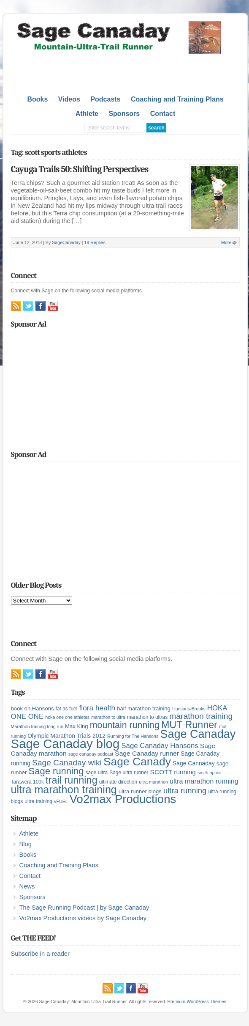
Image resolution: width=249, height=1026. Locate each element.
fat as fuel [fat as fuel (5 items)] (67, 709)
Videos (69, 99)
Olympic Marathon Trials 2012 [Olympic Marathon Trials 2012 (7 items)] (66, 735)
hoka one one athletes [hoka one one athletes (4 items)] (67, 717)
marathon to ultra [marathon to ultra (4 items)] (108, 717)
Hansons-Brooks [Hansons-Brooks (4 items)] (189, 708)
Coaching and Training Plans (177, 99)
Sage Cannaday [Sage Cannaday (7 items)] (194, 763)
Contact (163, 113)
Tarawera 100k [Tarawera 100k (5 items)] (27, 782)
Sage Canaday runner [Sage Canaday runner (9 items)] (147, 753)
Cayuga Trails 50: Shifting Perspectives (80, 169)
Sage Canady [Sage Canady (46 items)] (137, 761)
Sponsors (124, 113)
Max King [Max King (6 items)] (76, 726)
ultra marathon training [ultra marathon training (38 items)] (64, 789)
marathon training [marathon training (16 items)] (201, 716)
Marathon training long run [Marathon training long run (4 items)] (37, 726)
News (27, 886)
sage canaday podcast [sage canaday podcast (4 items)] (91, 753)
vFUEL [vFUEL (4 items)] (61, 801)
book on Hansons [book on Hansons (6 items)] (32, 708)
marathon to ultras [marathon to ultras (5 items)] (147, 717)
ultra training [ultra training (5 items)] (38, 801)
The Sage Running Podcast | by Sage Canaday (84, 907)
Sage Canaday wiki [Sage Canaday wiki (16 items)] (67, 762)
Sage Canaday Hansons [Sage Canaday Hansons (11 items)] (159, 746)
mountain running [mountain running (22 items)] (125, 725)
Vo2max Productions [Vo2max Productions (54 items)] (123, 799)
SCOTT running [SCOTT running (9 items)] (173, 772)
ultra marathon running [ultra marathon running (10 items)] (204, 781)
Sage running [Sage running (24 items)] (56, 771)
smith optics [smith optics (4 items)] (209, 772)
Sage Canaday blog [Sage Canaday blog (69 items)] (65, 744)
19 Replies (94, 242)
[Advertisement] (125, 70)
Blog (25, 844)
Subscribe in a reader (40, 953)
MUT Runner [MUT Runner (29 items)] (189, 724)
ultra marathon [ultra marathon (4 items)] (153, 781)
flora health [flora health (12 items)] (97, 708)
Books (37, 99)
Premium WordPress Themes (197, 1001)
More (226, 242)
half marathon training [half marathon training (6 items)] (144, 708)
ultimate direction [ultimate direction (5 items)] (118, 782)
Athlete (87, 113)
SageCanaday (66, 242)
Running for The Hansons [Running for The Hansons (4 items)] (132, 736)
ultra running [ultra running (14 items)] (185, 790)
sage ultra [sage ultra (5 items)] (97, 773)
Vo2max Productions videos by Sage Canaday (82, 918)
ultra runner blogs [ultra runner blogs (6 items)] (140, 791)
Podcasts (105, 99)
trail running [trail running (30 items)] (71, 780)
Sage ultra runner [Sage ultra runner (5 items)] (128, 773)
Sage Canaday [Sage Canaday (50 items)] (197, 734)
